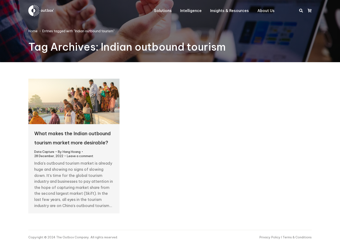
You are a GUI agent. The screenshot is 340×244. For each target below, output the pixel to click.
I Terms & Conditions (296, 237)
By (69, 152)
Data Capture (44, 152)
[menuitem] (163, 10)
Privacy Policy (270, 237)
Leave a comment (80, 156)
